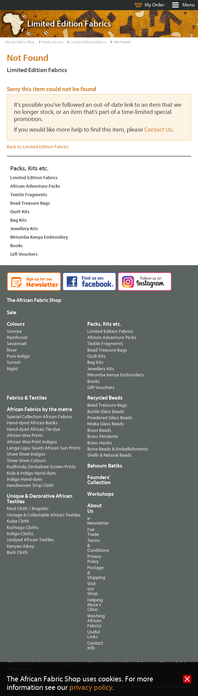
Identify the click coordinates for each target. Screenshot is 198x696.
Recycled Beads (105, 398)
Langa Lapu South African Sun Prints (43, 448)
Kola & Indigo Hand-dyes (31, 473)
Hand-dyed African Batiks (32, 423)
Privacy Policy (89, 559)
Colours (16, 324)
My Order (154, 5)
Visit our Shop (89, 588)
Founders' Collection (99, 480)
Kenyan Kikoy (20, 546)
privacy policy (90, 687)
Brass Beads (99, 430)
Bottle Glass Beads (105, 411)
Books (16, 246)
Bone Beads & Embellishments (117, 449)
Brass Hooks (99, 443)
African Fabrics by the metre (39, 409)
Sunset (14, 362)
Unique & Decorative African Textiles (39, 499)
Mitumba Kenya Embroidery (39, 237)
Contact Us (158, 129)
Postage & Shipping (89, 572)
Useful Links (89, 634)
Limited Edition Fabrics (88, 42)
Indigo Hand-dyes (24, 479)
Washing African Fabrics (89, 621)
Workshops (93, 494)
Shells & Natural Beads (109, 455)
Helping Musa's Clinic (89, 605)
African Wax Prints (25, 435)
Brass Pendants (102, 436)
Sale (11, 312)
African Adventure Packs (35, 186)
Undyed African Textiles (30, 540)
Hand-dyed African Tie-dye (33, 429)
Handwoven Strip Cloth (30, 485)
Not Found (122, 42)
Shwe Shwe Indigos (26, 454)
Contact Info (89, 645)
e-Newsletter (89, 520)
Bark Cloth (17, 552)
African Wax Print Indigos (32, 442)
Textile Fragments (28, 195)
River (12, 350)
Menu (188, 5)
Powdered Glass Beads (109, 418)
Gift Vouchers (24, 254)
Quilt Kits (20, 212)
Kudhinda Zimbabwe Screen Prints (41, 467)
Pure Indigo (18, 356)
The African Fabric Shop (34, 300)
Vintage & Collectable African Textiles (43, 515)
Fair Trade (89, 532)
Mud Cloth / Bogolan (28, 508)
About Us (89, 508)
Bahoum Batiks (104, 466)
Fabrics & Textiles (27, 398)
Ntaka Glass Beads (105, 424)
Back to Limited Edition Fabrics (38, 147)
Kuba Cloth (18, 521)
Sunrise (14, 331)
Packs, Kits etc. (53, 42)
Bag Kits (18, 220)
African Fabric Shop (20, 42)
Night (12, 369)
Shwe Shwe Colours (26, 460)
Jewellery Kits (24, 229)
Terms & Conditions (89, 545)
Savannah (17, 343)
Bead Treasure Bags (30, 203)
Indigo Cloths (20, 534)
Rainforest (17, 337)
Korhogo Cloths (23, 527)
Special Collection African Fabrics (39, 417)
